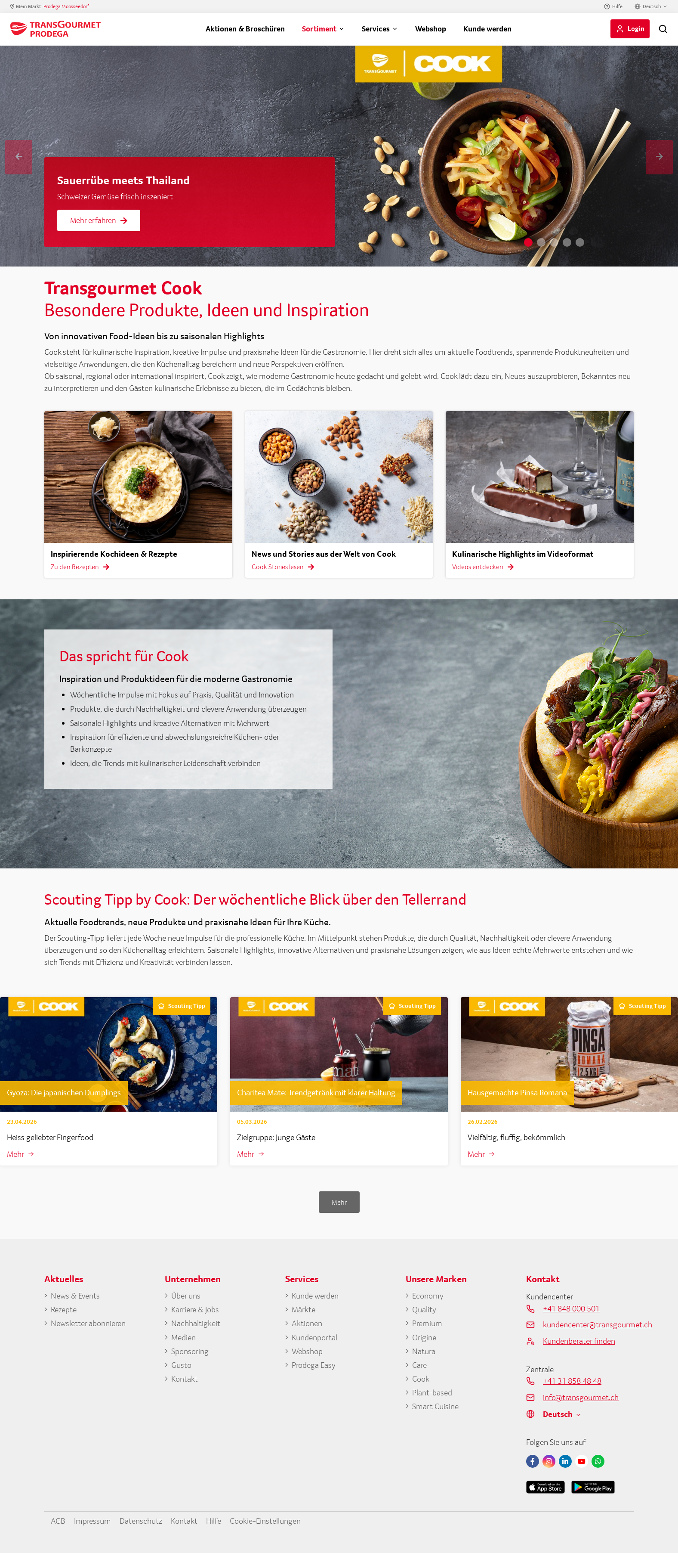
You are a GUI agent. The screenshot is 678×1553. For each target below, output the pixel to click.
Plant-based (432, 1392)
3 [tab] (554, 242)
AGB (58, 1520)
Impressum (92, 1520)
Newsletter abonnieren (88, 1323)
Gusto (181, 1365)
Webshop (430, 28)
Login (636, 28)
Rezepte (64, 1309)
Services (376, 28)
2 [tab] (541, 242)
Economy (428, 1295)
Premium (427, 1323)
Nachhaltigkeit (195, 1323)
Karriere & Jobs (195, 1309)
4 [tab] (567, 242)
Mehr (15, 1154)
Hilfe (617, 6)
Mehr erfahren (98, 220)
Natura (423, 1351)
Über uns (185, 1295)
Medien (183, 1337)
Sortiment (319, 28)
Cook (420, 1378)
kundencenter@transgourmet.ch (588, 1324)
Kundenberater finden (579, 1340)
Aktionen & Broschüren (245, 28)
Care (419, 1365)
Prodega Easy (314, 1365)
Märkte (303, 1309)
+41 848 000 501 (571, 1308)
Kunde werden (487, 28)
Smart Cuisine (435, 1406)
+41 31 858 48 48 (572, 1381)
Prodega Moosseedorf (66, 6)
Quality (424, 1309)
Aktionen (307, 1323)
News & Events (75, 1295)
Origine (424, 1337)
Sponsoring (190, 1351)
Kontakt (184, 1378)
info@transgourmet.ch (581, 1397)
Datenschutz (141, 1520)
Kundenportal (314, 1337)
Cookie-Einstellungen (265, 1520)
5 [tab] (580, 242)
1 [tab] (528, 242)
